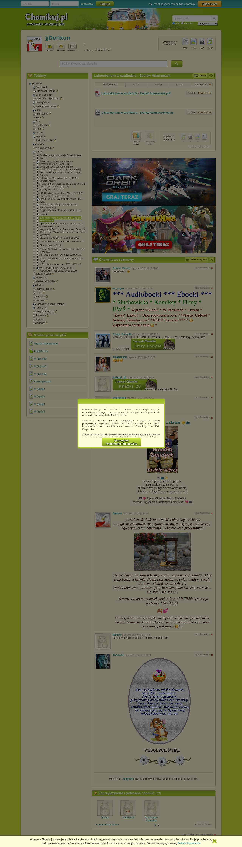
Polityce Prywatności (189, 843)
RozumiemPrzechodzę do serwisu (121, 442)
